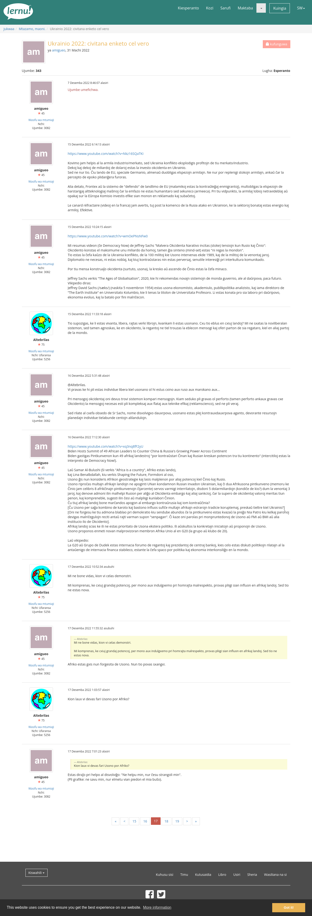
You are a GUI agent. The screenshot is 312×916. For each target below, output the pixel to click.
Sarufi (225, 8)
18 (166, 821)
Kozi (209, 8)
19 (177, 821)
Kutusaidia (203, 874)
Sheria (252, 874)
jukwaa (9, 29)
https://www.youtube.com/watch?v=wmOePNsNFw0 (108, 236)
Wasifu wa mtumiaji (41, 120)
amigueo (58, 50)
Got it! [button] (289, 907)
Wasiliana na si (275, 874)
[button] (261, 8)
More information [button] (157, 907)
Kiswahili (36, 872)
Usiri (236, 874)
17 (156, 821)
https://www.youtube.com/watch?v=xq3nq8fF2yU (105, 446)
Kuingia (279, 8)
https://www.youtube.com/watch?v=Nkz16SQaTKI (106, 153)
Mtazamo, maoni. (32, 29)
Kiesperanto (188, 8)
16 (145, 821)
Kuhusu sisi (164, 874)
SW (301, 8)
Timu (184, 874)
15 (134, 821)
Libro (222, 874)
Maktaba (245, 8)
